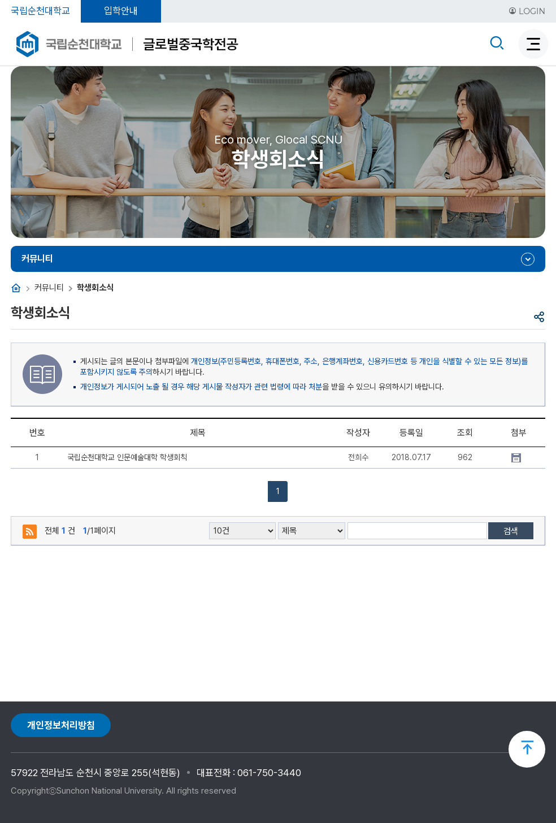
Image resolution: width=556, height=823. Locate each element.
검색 (510, 531)
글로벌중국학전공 (190, 44)
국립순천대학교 (40, 10)
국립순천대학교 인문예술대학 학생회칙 (127, 457)
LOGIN (527, 11)
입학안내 (121, 10)
